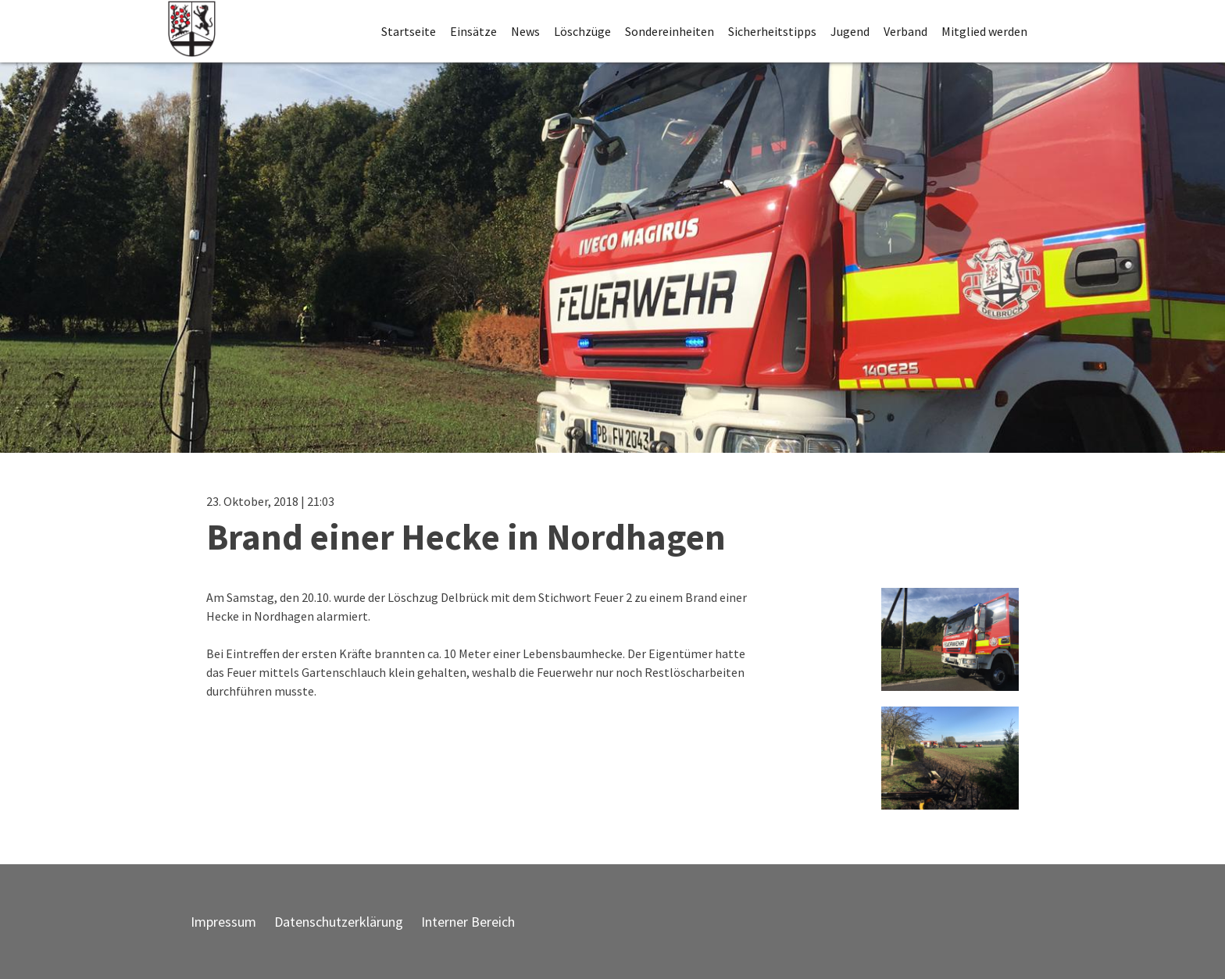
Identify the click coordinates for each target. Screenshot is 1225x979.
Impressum (223, 922)
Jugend (850, 31)
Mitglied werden (984, 31)
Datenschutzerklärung (338, 922)
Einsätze (473, 31)
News (525, 31)
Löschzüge (582, 31)
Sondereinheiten (669, 31)
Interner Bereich (468, 922)
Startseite (408, 31)
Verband (905, 31)
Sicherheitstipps (772, 31)
